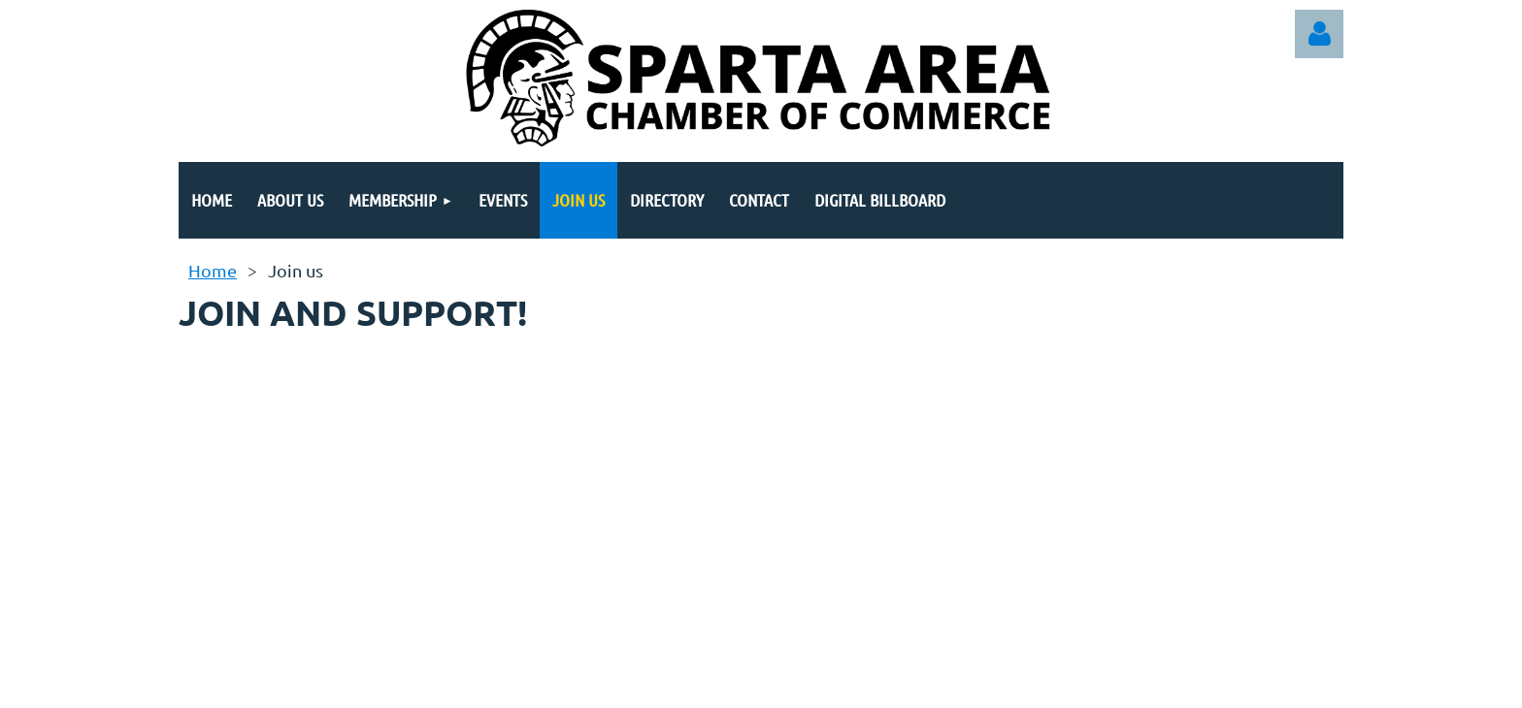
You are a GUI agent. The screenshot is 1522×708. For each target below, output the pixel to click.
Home (212, 270)
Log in (1319, 34)
